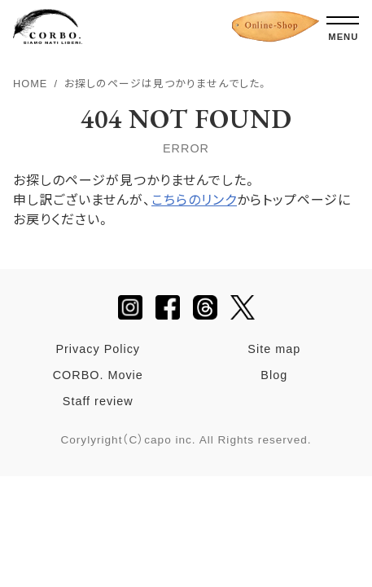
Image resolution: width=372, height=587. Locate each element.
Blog (273, 375)
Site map (273, 348)
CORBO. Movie (98, 375)
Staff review (98, 401)
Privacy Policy (97, 348)
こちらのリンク (194, 200)
